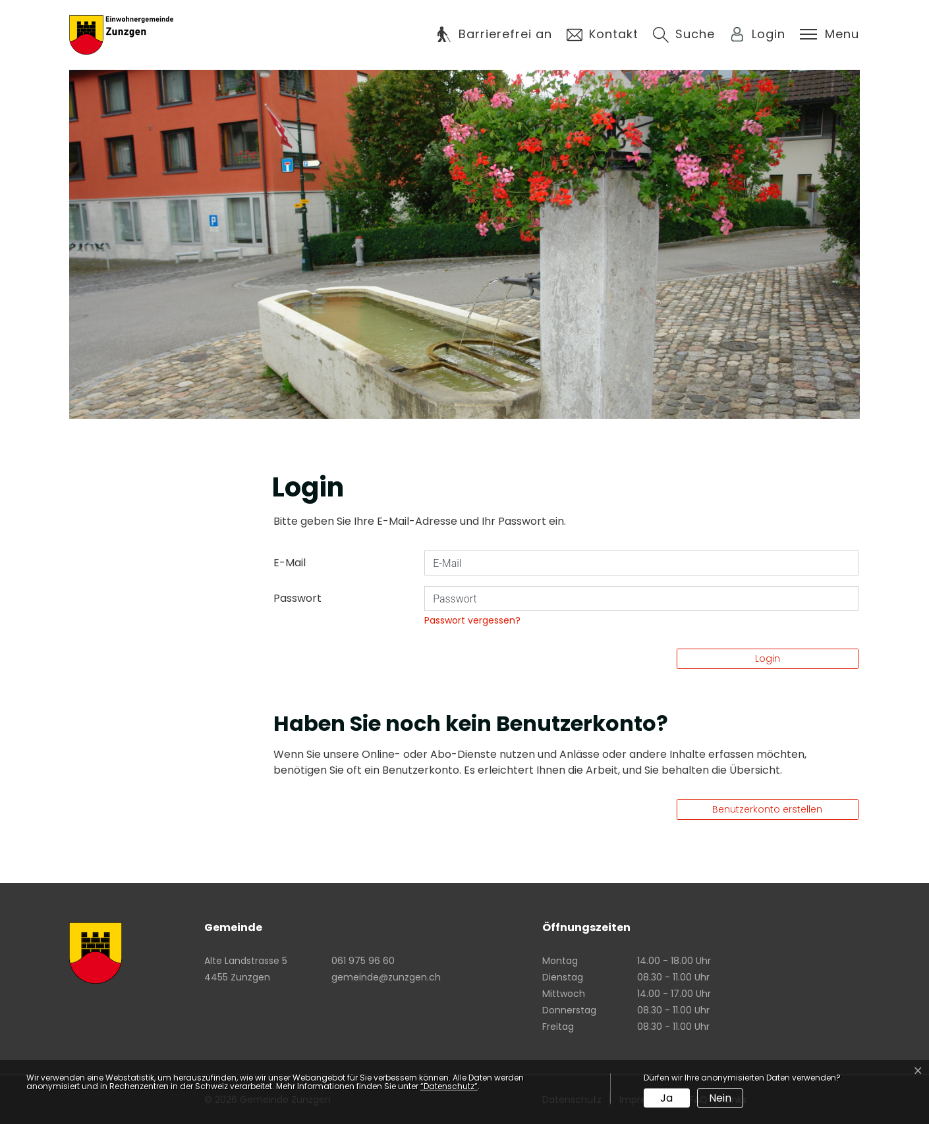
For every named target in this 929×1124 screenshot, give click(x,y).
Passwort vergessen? (472, 620)
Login (767, 658)
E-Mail (289, 562)
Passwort (297, 598)
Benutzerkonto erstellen (767, 809)
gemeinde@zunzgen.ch (386, 977)
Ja (666, 1098)
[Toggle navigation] (829, 34)
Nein (720, 1098)
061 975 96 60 (363, 960)
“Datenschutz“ (449, 1086)
